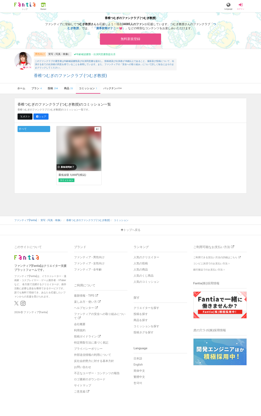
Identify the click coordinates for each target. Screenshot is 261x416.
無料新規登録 (130, 39)
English (138, 364)
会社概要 (79, 324)
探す (137, 297)
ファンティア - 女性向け (89, 263)
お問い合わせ (82, 367)
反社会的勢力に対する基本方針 (94, 361)
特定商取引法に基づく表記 (91, 342)
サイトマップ (82, 385)
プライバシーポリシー (88, 348)
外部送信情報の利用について (92, 354)
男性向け (40, 54)
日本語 (138, 358)
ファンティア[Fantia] (35, 312)
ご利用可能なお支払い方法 (213, 247)
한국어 (138, 383)
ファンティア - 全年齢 (88, 269)
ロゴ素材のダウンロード (89, 379)
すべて (23, 128)
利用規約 (79, 330)
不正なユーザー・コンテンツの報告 (97, 373)
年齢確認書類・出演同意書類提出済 (94, 54)
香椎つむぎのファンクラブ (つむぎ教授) (70, 75)
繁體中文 (139, 376)
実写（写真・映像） (59, 54)
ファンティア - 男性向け (89, 257)
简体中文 (139, 370)
